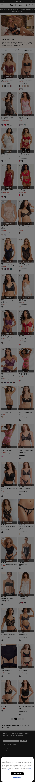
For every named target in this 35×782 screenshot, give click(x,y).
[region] (17, 769)
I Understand (17, 773)
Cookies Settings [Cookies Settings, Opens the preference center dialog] (17, 777)
